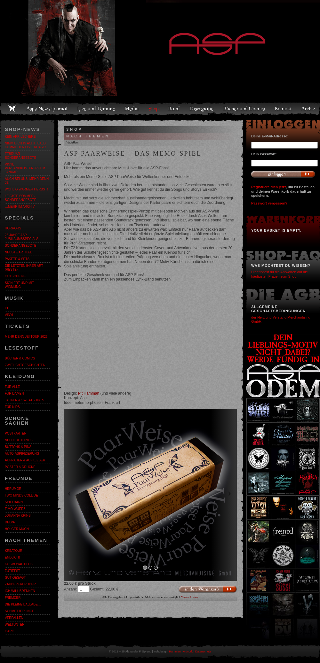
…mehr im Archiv (20, 206)
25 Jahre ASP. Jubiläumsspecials (21, 237)
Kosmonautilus (19, 564)
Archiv (308, 108)
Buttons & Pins (18, 447)
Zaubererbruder (20, 584)
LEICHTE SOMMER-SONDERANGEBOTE (20, 198)
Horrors (13, 228)
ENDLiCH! (12, 557)
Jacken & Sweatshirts (24, 400)
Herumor (13, 488)
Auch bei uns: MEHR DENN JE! (27, 180)
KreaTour (13, 550)
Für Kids (12, 407)
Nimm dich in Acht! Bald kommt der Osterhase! (25, 145)
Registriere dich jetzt (268, 187)
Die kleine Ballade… (23, 604)
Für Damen (14, 393)
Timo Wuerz (15, 509)
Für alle (12, 387)
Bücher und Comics (244, 108)
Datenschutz (203, 651)
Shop (153, 108)
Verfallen (14, 618)
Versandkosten (189, 597)
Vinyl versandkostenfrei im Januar (25, 168)
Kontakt (283, 108)
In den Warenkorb (207, 589)
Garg (9, 631)
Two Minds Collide (21, 495)
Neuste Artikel (18, 252)
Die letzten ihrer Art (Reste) (24, 267)
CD (7, 308)
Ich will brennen (20, 591)
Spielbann (14, 502)
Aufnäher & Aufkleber (25, 460)
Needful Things (19, 440)
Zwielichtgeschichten (25, 365)
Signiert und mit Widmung (19, 285)
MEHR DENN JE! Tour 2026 (26, 336)
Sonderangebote (20, 245)
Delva (10, 522)
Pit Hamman (88, 393)
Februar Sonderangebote (20, 155)
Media (132, 108)
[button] (77, 495)
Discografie (201, 108)
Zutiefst (12, 571)
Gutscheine (15, 276)
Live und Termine (96, 108)
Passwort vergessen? (269, 203)
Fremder (12, 597)
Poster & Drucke (20, 467)
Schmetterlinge (19, 611)
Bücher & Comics (20, 358)
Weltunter (14, 624)
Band (174, 108)
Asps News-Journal (47, 108)
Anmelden (283, 174)
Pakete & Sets (17, 259)
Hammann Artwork (181, 651)
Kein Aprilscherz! (20, 136)
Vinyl (9, 315)
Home (12, 108)
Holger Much (17, 529)
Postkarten (16, 433)
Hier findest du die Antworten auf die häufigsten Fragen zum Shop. (279, 274)
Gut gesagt (15, 577)
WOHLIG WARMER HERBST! (26, 189)
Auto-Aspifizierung (22, 453)
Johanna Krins (18, 515)
